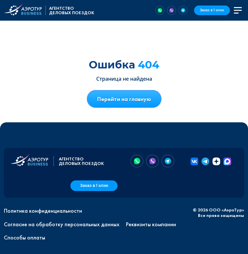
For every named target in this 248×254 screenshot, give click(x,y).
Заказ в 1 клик (212, 10)
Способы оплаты (24, 237)
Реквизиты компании (151, 224)
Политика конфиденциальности (43, 210)
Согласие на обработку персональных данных (61, 224)
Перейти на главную (124, 99)
